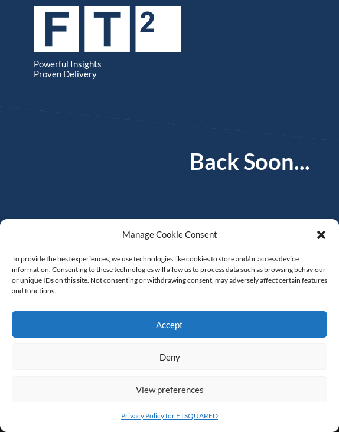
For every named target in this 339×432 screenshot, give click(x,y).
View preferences (170, 389)
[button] (321, 235)
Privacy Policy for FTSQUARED (169, 415)
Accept (169, 324)
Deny (169, 357)
